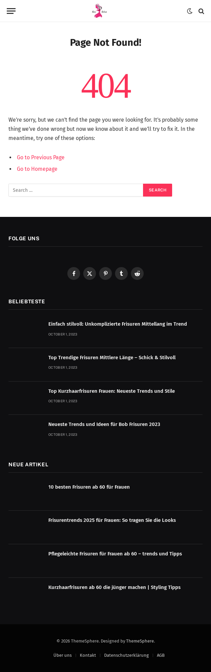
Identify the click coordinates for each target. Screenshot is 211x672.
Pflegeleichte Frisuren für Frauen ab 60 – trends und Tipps (115, 554)
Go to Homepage (37, 169)
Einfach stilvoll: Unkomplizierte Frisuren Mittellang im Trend (117, 324)
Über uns (62, 655)
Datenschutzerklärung (126, 655)
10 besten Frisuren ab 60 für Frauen (89, 487)
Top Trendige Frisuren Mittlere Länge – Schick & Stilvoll (111, 357)
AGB (161, 655)
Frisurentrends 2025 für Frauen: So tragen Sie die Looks (112, 520)
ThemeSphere (140, 641)
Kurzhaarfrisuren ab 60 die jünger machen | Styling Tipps (114, 587)
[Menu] (11, 11)
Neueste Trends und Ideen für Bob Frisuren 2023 (104, 424)
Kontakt (88, 655)
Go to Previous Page (41, 157)
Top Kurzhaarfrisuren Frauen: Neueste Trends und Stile (111, 391)
